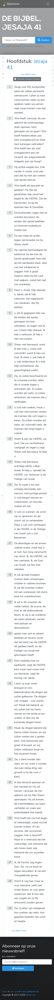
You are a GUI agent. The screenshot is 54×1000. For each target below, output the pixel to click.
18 (10, 574)
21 (10, 660)
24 (10, 759)
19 (10, 601)
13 (10, 438)
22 (10, 683)
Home (5, 991)
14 (10, 461)
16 (10, 511)
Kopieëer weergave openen (27, 79)
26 (10, 818)
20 (10, 633)
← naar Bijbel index (27, 74)
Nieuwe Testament (34, 46)
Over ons (14, 991)
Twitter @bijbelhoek (29, 991)
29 (10, 908)
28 (10, 880)
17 (10, 543)
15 (10, 484)
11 (10, 375)
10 (10, 344)
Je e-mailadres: (9, 956)
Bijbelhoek (10, 4)
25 (10, 782)
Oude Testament (13, 46)
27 (10, 862)
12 (10, 407)
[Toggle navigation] (48, 4)
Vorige (3, 67)
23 (10, 727)
